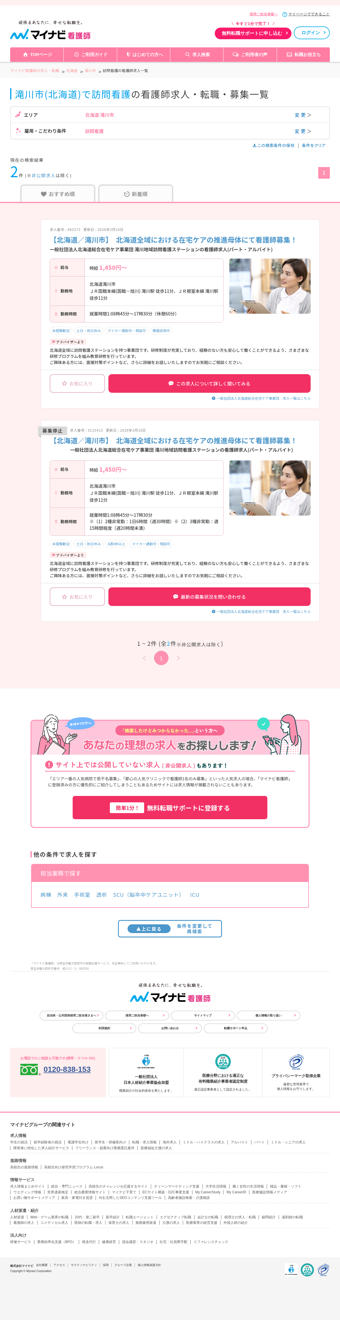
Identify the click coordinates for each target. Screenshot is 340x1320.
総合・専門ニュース (67, 1186)
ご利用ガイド (94, 54)
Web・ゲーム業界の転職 (49, 1217)
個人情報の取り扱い (268, 1015)
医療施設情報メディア (269, 1192)
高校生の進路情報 (24, 1167)
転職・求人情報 (144, 1142)
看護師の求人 (23, 1223)
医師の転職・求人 (88, 1223)
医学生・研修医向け (110, 1142)
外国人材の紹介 (235, 1223)
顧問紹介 (269, 1217)
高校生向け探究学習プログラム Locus (73, 1167)
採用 (106, 1265)
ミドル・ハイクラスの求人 (204, 1142)
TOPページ (41, 54)
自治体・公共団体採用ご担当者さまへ (71, 1015)
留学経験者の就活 (48, 1142)
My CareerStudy (208, 1192)
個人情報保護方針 (149, 1265)
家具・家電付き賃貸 (77, 1198)
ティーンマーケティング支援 (176, 1186)
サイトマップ (203, 1015)
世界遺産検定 (57, 1192)
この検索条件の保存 (274, 145)
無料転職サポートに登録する (170, 807)
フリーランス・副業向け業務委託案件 (105, 1148)
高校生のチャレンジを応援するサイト (118, 1186)
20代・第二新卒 (87, 1217)
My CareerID (236, 1192)
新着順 (136, 194)
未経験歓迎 (61, 330)
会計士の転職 (207, 1217)
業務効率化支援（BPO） (56, 1242)
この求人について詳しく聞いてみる (209, 383)
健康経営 (109, 1242)
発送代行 (89, 1242)
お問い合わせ (170, 1028)
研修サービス (20, 1242)
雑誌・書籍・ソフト (285, 1186)
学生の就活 (19, 1142)
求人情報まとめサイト (27, 1186)
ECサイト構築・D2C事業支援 (165, 1192)
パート (259, 1142)
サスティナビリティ (84, 1265)
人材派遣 (17, 1217)
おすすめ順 (58, 194)
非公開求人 (44, 175)
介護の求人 (171, 1223)
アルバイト (239, 1142)
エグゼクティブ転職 (175, 1217)
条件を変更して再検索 (170, 928)
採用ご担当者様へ (264, 14)
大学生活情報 (215, 1186)
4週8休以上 (116, 543)
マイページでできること (309, 14)
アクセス (59, 1265)
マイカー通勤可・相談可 (127, 330)
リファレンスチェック (211, 1242)
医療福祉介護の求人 (156, 1148)
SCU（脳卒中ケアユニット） (148, 894)
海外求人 (170, 1142)
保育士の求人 (118, 1223)
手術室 (82, 894)
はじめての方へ (148, 54)
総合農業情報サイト (90, 1192)
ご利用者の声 (254, 54)
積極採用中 (161, 330)
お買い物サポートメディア (34, 1198)
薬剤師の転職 (292, 1217)
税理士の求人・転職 (240, 1217)
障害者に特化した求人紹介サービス (41, 1148)
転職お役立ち (308, 54)
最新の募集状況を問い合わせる (209, 596)
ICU (195, 894)
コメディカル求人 (54, 1223)
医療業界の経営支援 (201, 1223)
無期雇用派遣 (145, 1223)
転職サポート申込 (235, 1028)
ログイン (310, 32)
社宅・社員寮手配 (173, 1242)
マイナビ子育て (124, 1192)
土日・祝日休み (88, 330)
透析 (101, 894)
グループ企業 (123, 1265)
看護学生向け (78, 1142)
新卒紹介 (113, 1217)
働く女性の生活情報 (248, 1186)
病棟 (45, 894)
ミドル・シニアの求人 (288, 1142)
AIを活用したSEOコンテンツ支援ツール (130, 1198)
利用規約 (104, 1028)
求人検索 (201, 54)
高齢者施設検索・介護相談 (189, 1198)
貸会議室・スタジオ (137, 1242)
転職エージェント (140, 1217)
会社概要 (42, 1265)
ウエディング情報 (27, 1192)
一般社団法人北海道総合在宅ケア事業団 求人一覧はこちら (263, 398)
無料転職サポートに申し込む (252, 33)
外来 (62, 894)
